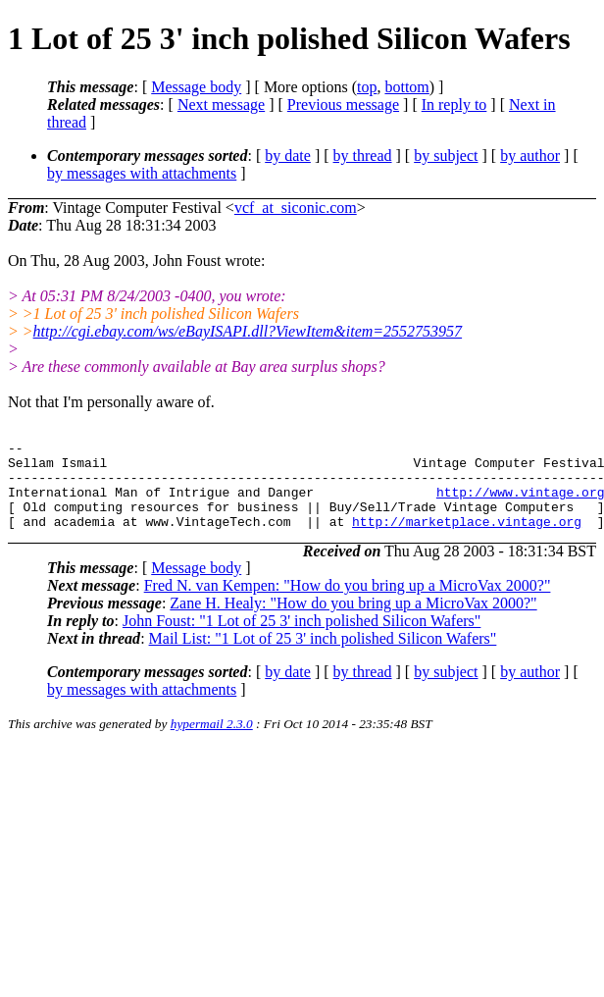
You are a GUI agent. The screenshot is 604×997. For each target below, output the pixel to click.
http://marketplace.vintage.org (466, 539)
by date (288, 155)
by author (530, 155)
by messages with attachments (141, 173)
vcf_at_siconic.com (295, 207)
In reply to (454, 104)
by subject (446, 155)
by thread (362, 155)
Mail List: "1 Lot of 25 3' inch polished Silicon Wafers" (323, 656)
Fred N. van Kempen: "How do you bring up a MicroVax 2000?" (347, 603)
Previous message (343, 104)
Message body (196, 87)
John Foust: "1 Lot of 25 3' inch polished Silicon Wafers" (301, 638)
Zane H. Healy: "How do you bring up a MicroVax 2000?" (353, 620)
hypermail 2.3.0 (212, 741)
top (367, 87)
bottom (406, 87)
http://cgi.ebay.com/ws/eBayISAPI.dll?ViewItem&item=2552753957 (248, 331)
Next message (221, 104)
